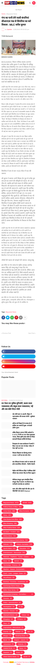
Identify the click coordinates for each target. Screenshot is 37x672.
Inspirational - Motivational (13, 627)
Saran (22, 648)
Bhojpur (7, 635)
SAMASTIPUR (9, 648)
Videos (25, 615)
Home (3, 14)
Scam (19, 652)
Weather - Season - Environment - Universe (18, 569)
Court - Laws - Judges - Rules (14, 573)
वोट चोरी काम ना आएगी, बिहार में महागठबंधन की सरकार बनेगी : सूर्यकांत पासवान (23, 416)
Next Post (31, 333)
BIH (30, 631)
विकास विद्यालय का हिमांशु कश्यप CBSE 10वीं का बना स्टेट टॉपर (22, 454)
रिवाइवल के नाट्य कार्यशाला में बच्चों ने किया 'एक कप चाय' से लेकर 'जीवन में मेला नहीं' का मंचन (23, 446)
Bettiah (18, 561)
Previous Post (6, 333)
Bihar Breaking (10, 523)
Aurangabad (8, 606)
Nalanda (22, 644)
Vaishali (19, 631)
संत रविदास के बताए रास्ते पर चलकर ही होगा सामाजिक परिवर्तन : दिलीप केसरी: (23, 463)
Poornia (7, 631)
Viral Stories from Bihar (12, 519)
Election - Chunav (10, 610)
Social (26, 656)
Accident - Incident (11, 531)
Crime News (9, 511)
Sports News (9, 548)
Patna (7, 515)
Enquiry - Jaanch (21, 640)
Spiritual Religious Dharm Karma (15, 540)
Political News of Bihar (12, 506)
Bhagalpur (8, 619)
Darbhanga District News (12, 586)
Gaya (6, 623)
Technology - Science (11, 565)
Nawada (7, 598)
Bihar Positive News (11, 527)
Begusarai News (12, 14)
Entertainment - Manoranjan (14, 552)
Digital (11, 662)
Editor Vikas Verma (10, 590)
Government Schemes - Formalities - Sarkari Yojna (18, 594)
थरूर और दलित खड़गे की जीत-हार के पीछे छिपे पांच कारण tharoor (23, 490)
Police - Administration (12, 602)
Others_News (9, 536)
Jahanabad (8, 644)
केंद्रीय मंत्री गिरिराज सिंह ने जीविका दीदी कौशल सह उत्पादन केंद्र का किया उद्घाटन (23, 472)
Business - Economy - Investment (15, 581)
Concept (6, 662)
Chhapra (21, 619)
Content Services (22, 662)
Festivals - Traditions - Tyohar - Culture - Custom (18, 556)
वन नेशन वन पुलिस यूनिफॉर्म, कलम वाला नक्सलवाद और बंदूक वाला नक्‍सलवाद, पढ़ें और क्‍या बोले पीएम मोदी (17, 406)
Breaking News (22, 635)
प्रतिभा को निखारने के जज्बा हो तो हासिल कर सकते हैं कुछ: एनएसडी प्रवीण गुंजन (22, 425)
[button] (2, 3)
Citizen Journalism (24, 544)
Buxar (6, 640)
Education (25, 548)
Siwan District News (11, 656)
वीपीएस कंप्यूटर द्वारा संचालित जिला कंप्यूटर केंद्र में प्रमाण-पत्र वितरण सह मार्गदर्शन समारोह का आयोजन (22, 482)
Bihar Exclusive (26, 511)
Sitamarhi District (10, 615)
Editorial (7, 544)
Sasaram (7, 652)
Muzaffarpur (8, 577)
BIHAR (27, 502)
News (6, 561)
